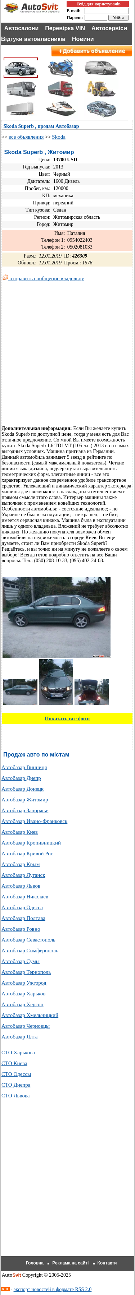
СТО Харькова (18, 1052)
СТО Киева (14, 1063)
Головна (35, 1263)
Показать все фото (67, 718)
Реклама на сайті (70, 1263)
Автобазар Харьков (23, 993)
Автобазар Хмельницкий (29, 1015)
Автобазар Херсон (22, 1004)
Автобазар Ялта (19, 1037)
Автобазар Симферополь (29, 950)
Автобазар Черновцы (25, 1026)
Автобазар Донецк (22, 789)
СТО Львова (15, 1096)
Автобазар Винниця (24, 767)
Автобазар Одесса (22, 907)
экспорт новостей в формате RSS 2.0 (53, 1289)
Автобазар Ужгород (23, 983)
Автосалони (21, 28)
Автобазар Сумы (20, 961)
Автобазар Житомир (24, 800)
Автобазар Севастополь (28, 940)
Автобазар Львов (20, 886)
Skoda (59, 137)
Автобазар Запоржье (24, 810)
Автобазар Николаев (24, 896)
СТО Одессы (16, 1074)
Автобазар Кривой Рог (27, 853)
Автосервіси (109, 28)
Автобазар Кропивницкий (31, 843)
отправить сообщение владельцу (43, 278)
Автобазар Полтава (23, 918)
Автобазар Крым (20, 864)
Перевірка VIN (65, 28)
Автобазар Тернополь (26, 972)
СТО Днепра (16, 1085)
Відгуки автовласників (33, 39)
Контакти (107, 1263)
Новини (83, 39)
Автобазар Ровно (20, 929)
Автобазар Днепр (21, 778)
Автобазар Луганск (23, 875)
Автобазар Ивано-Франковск (34, 821)
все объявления (26, 137)
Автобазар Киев (19, 832)
